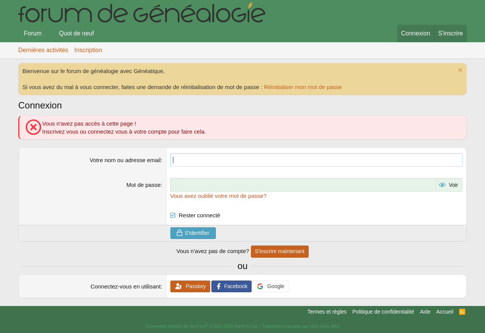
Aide (425, 312)
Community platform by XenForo (202, 326)
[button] (47, 33)
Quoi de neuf (76, 33)
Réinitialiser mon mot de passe (303, 87)
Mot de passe (144, 185)
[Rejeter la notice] (459, 71)
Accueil (444, 312)
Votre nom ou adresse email (125, 160)
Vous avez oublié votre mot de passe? (218, 195)
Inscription (88, 50)
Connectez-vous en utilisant (125, 286)
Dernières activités (43, 50)
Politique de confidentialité (383, 312)
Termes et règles (327, 312)
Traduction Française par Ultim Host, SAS (300, 326)
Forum (32, 33)
